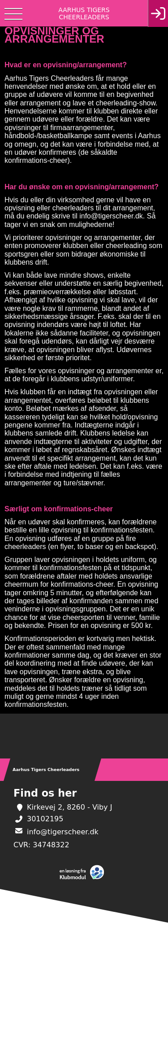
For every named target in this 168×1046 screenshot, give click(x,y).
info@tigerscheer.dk (63, 832)
